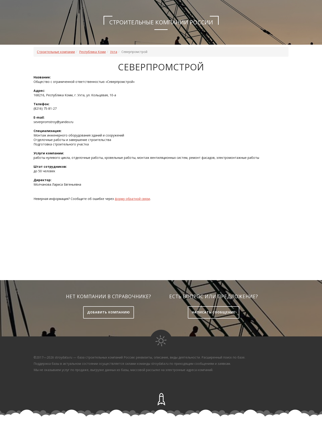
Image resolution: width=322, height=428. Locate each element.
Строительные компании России (161, 22)
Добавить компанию (108, 312)
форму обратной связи (132, 199)
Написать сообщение (213, 312)
